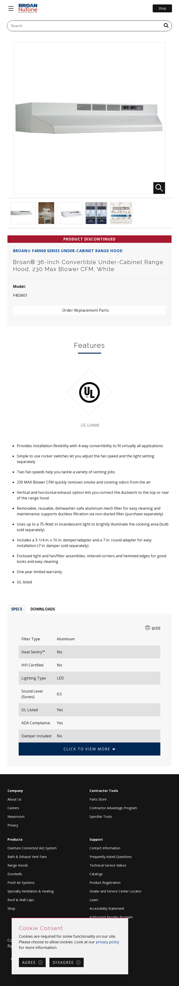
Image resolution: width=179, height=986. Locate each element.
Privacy (12, 825)
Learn (94, 900)
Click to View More (87, 749)
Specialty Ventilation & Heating (30, 891)
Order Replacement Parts (85, 310)
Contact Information (105, 848)
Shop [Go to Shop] (162, 8)
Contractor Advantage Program (113, 808)
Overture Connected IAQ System (32, 848)
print (156, 627)
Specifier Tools (101, 816)
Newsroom (15, 816)
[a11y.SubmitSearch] (166, 26)
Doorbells (14, 874)
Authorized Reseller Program (111, 917)
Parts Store (98, 799)
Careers (13, 808)
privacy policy (107, 941)
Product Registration (105, 882)
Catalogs (96, 874)
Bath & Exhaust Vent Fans (27, 856)
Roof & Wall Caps (20, 900)
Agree (29, 962)
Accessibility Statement (107, 908)
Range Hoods (17, 865)
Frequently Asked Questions (111, 856)
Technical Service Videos (108, 865)
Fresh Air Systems (20, 882)
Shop (11, 908)
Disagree (63, 962)
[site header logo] (28, 8)
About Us (14, 799)
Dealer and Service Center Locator (115, 891)
